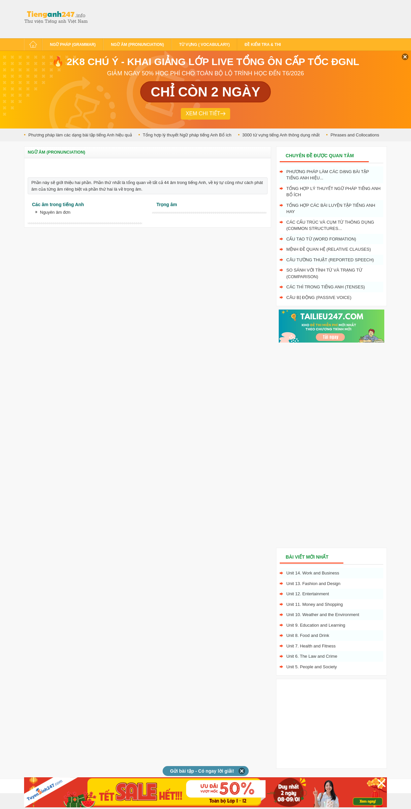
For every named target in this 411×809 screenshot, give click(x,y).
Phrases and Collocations (355, 134)
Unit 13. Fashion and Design (313, 583)
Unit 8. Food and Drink (307, 635)
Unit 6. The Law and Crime (311, 656)
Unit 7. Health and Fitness (311, 646)
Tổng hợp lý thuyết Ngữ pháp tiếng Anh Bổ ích (187, 134)
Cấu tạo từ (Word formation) (321, 239)
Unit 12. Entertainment (307, 593)
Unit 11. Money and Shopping (314, 604)
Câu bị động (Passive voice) (318, 297)
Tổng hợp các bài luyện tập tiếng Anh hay (330, 208)
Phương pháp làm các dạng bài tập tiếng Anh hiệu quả (80, 134)
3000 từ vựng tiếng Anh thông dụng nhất (281, 134)
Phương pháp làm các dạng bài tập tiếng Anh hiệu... (327, 175)
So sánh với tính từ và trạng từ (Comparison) (324, 273)
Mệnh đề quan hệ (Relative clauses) (328, 249)
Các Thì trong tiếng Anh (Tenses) (325, 286)
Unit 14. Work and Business (312, 572)
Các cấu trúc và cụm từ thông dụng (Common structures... (330, 225)
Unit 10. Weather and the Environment (322, 614)
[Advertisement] (210, 18)
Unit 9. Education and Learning (315, 625)
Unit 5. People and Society (311, 666)
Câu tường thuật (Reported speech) (330, 259)
